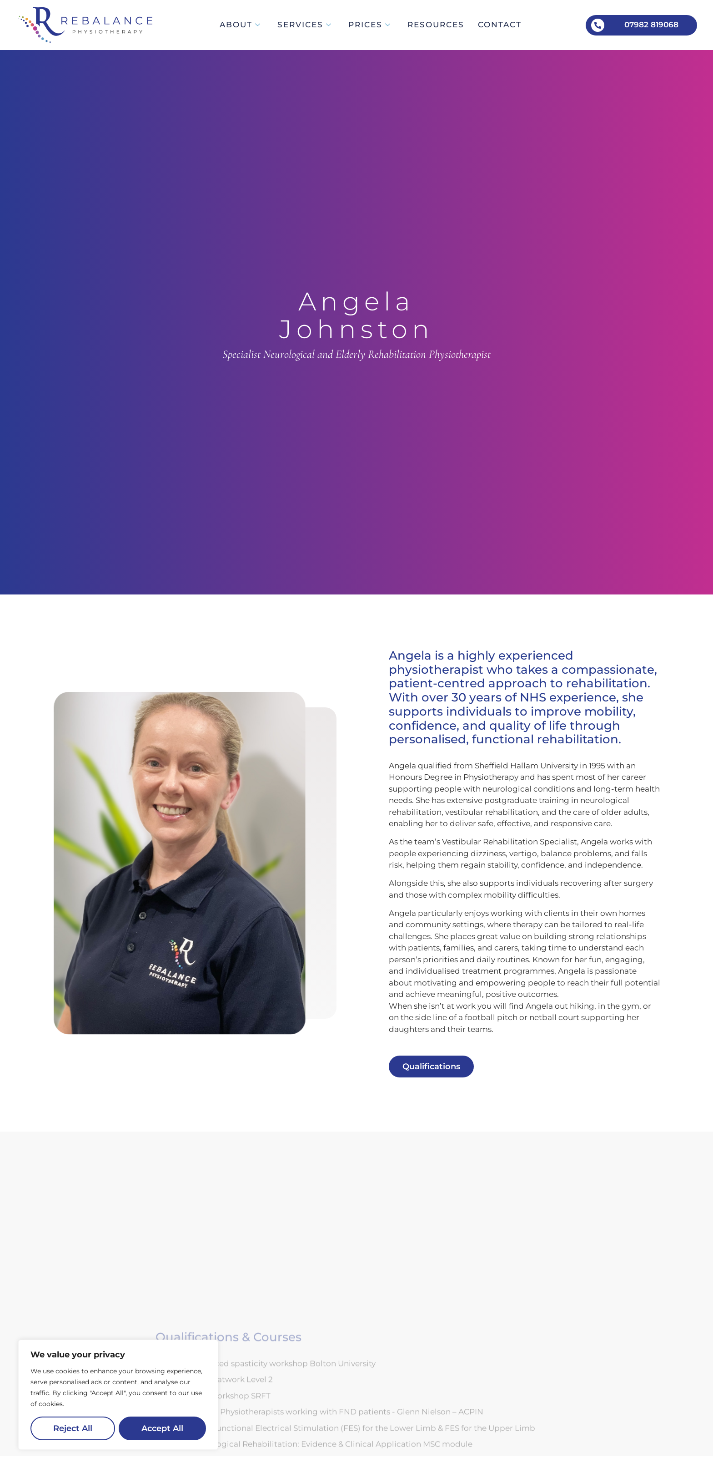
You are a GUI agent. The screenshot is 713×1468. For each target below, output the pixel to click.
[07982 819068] (597, 25)
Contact (500, 24)
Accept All (162, 1428)
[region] (118, 1395)
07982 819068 (651, 24)
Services (304, 24)
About (240, 24)
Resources (435, 24)
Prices (369, 24)
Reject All (72, 1428)
